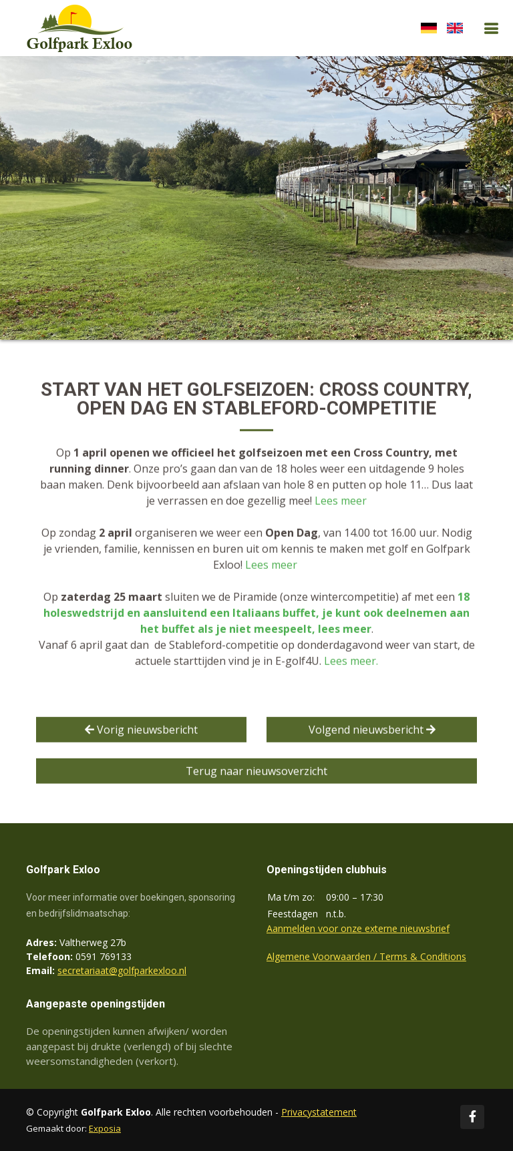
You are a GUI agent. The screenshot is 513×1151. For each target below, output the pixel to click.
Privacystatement (319, 1112)
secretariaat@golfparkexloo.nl (121, 970)
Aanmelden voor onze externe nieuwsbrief (358, 928)
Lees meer (341, 502)
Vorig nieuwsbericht (141, 731)
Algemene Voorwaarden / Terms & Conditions (366, 956)
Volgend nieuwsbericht (372, 731)
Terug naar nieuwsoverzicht (256, 772)
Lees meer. (351, 662)
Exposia (105, 1128)
